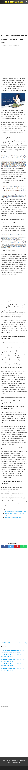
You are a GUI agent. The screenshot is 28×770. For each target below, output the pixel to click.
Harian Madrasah (18, 767)
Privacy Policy (15, 760)
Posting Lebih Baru (6, 642)
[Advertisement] (14, 19)
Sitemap (10, 763)
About (4, 760)
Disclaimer (22, 760)
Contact (8, 760)
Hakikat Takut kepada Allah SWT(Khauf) (16, 511)
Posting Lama (22, 642)
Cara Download (16, 763)
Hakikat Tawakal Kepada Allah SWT (14, 517)
